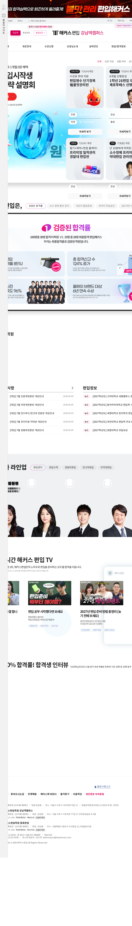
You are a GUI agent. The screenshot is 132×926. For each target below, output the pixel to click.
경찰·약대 (121, 61)
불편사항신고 (103, 688)
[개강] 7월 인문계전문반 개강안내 (27, 298)
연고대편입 (88, 369)
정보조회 (48, 737)
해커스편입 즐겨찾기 (38, 21)
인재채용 (32, 696)
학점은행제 (8, 21)
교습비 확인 (40, 719)
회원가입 (121, 21)
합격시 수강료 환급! (40, 27)
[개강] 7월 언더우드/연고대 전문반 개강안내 (32, 315)
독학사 (20, 21)
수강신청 (49, 46)
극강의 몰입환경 (84, 206)
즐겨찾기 (64, 696)
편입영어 (37, 369)
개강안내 (26, 46)
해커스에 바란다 (48, 696)
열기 (4, 25)
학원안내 (4, 46)
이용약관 (77, 696)
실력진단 (93, 46)
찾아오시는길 (17, 696)
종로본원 (26, 33)
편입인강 (39, 33)
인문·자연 (109, 61)
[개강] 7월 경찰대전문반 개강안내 (27, 332)
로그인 (109, 21)
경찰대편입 (70, 369)
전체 (99, 61)
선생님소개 (72, 46)
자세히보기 (85, 196)
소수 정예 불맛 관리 (59, 206)
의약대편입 (106, 369)
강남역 (15, 33)
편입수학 (53, 369)
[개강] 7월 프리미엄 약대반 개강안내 (28, 323)
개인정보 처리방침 (95, 696)
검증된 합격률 (36, 206)
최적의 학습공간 (107, 206)
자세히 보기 (85, 131)
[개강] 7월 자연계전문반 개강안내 (27, 306)
